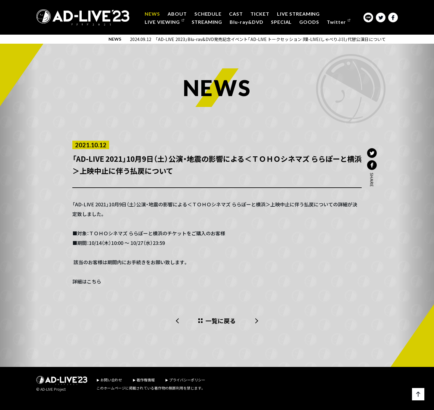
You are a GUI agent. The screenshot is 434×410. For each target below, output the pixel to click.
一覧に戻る (221, 320)
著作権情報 (146, 379)
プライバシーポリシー (187, 379)
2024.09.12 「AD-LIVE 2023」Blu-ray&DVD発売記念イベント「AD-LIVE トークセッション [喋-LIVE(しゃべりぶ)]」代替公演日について (258, 39)
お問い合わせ (111, 379)
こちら (94, 281)
